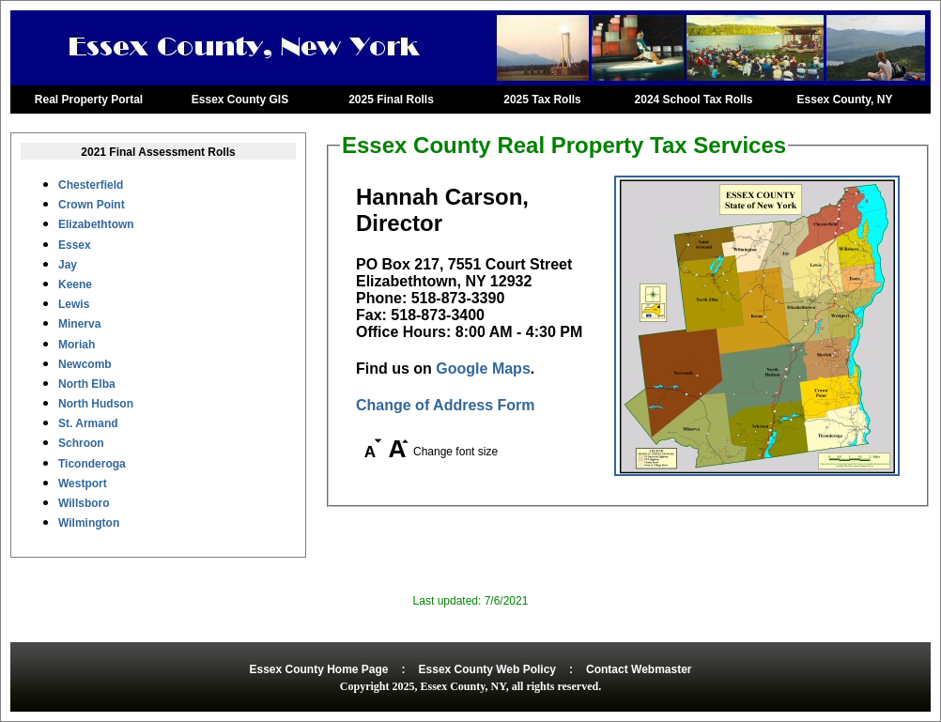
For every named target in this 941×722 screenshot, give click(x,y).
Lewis (73, 304)
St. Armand (88, 423)
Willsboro (84, 503)
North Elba (87, 384)
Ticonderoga (92, 463)
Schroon (81, 443)
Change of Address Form (445, 405)
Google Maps (483, 368)
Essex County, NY (845, 99)
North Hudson (95, 403)
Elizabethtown (96, 224)
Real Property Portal (89, 99)
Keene (75, 284)
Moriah (76, 344)
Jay (67, 264)
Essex (74, 245)
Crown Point (91, 204)
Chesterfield (90, 185)
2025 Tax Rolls (542, 99)
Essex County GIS (240, 99)
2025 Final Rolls (391, 99)
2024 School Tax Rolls (694, 99)
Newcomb (85, 364)
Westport (82, 483)
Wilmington (88, 523)
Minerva (79, 323)
